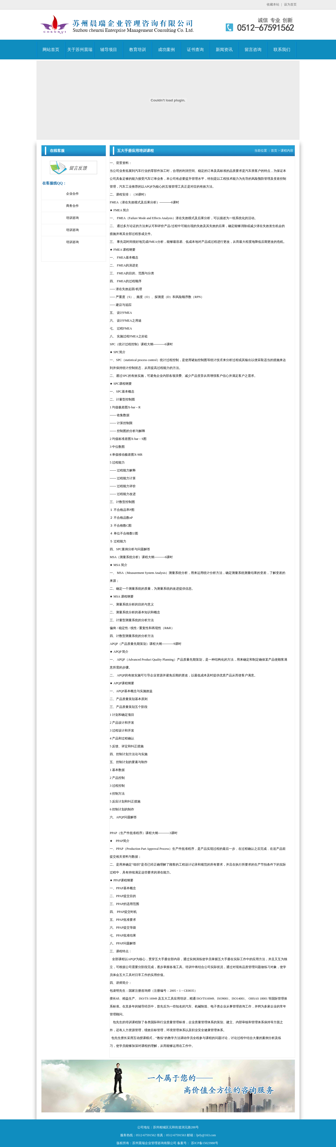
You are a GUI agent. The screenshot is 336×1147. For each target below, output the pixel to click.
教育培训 (137, 49)
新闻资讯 (224, 49)
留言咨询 (253, 49)
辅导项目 (108, 49)
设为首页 (290, 4)
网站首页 (51, 49)
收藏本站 (273, 4)
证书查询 (195, 49)
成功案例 (166, 49)
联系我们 (282, 49)
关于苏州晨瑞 (79, 49)
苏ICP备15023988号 (204, 1143)
